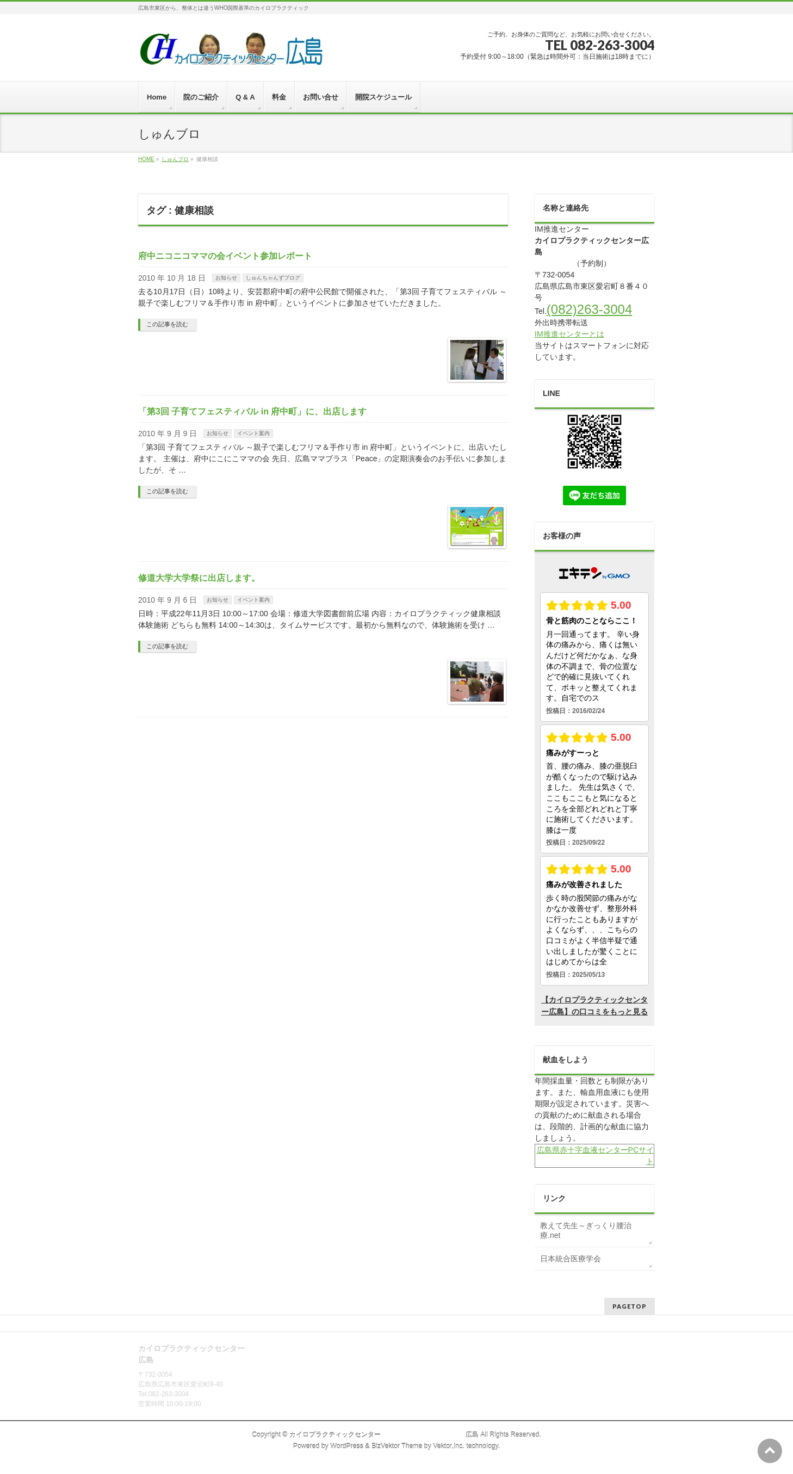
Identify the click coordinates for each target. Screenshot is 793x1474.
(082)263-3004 (589, 309)
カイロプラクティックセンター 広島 (384, 1435)
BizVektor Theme (397, 1446)
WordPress (346, 1446)
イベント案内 (253, 433)
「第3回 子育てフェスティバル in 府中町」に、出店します (252, 411)
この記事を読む (167, 324)
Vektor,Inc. (448, 1446)
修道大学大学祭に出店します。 (199, 578)
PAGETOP (629, 1306)
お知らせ (226, 278)
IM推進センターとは (569, 334)
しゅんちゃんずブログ (273, 278)
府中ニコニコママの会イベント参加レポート (225, 256)
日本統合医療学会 (570, 1258)
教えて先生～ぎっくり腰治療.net (585, 1230)
